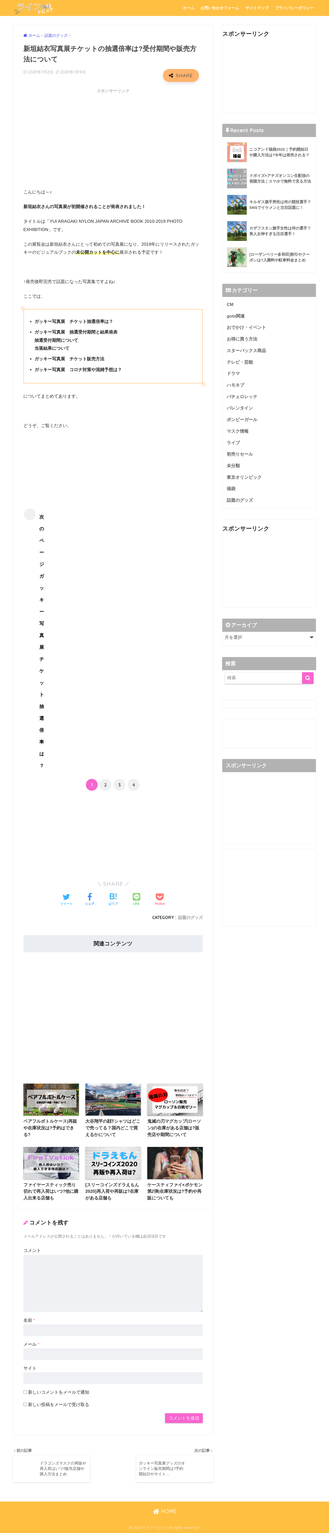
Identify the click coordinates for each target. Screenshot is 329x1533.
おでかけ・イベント (246, 327)
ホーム (188, 8)
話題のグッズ (190, 917)
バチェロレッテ (242, 396)
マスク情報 (238, 431)
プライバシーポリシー (294, 8)
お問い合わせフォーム (219, 8)
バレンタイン (240, 408)
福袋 (231, 488)
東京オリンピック (244, 477)
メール (31, 1344)
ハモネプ (235, 385)
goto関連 (236, 316)
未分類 (233, 465)
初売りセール (240, 454)
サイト (29, 1368)
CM (230, 304)
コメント (32, 1250)
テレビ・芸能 (240, 362)
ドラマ (233, 373)
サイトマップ (257, 8)
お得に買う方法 (242, 339)
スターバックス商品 (246, 350)
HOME (164, 1511)
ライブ (233, 442)
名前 (29, 1320)
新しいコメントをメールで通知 (58, 1392)
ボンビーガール (242, 419)
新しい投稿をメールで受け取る (58, 1404)
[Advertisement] (113, 133)
